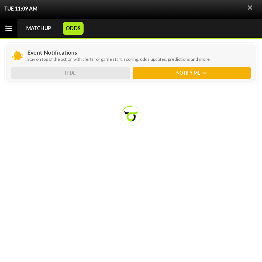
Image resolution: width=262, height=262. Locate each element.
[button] (250, 7)
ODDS (73, 28)
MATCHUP (38, 28)
